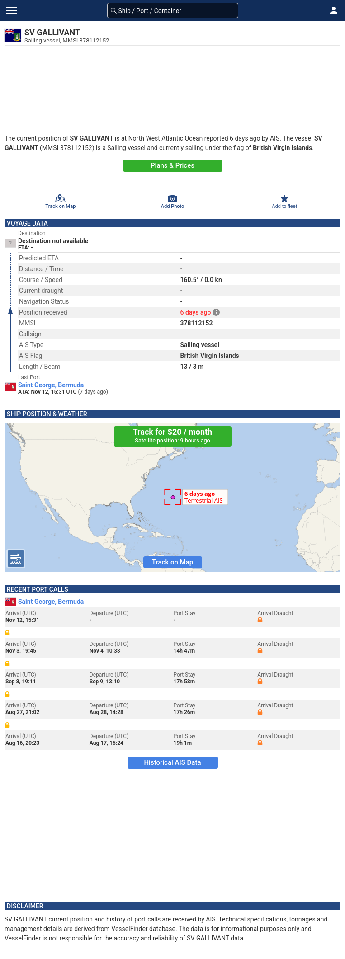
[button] (333, 10)
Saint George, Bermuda (51, 385)
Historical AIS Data (172, 762)
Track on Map (172, 562)
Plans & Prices (172, 165)
